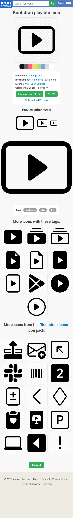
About (36, 479)
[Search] (52, 3)
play (43, 210)
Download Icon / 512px (29, 94)
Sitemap (47, 484)
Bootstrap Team (34, 75)
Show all (36, 465)
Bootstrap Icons (34, 79)
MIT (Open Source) (35, 83)
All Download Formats (36, 100)
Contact (46, 479)
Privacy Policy (59, 479)
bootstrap (30, 210)
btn (52, 210)
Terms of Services (30, 484)
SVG (51, 94)
